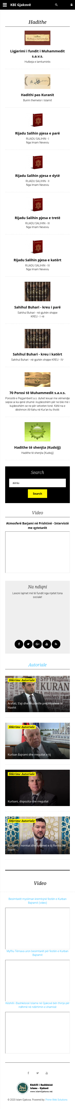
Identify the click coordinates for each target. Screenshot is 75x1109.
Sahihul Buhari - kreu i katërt (37, 354)
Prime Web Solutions (56, 1099)
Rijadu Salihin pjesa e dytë (37, 175)
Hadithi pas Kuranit (37, 94)
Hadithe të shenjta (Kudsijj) (37, 447)
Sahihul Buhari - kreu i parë (37, 307)
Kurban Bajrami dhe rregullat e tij (29, 754)
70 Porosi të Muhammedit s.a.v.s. (37, 392)
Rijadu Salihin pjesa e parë (37, 133)
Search (37, 494)
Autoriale (37, 665)
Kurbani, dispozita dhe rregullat (28, 801)
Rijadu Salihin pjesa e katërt (37, 260)
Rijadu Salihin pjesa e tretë (37, 217)
